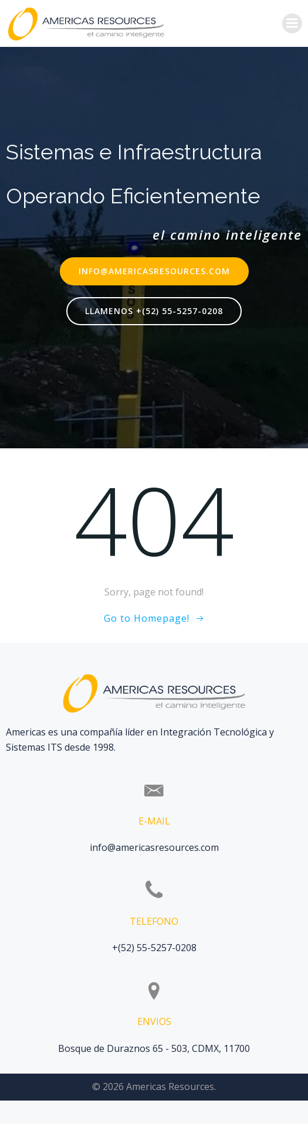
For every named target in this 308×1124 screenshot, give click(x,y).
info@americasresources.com (154, 847)
